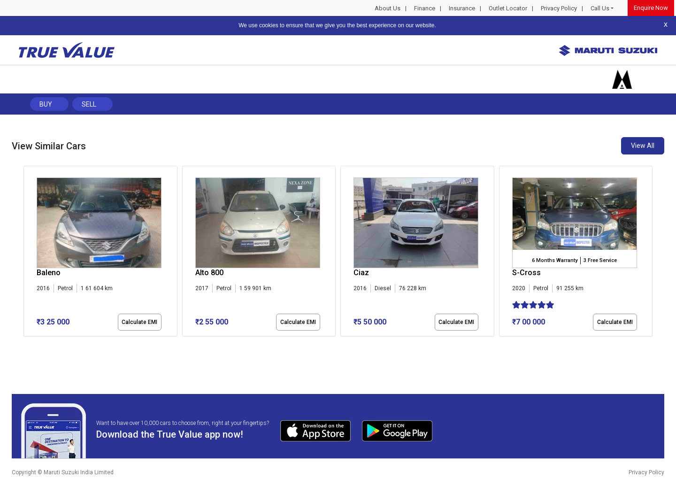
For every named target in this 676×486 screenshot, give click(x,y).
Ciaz (361, 272)
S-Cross (526, 272)
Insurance (462, 8)
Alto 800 (209, 272)
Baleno (49, 272)
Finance (424, 8)
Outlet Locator (508, 8)
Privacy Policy (559, 8)
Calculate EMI (139, 322)
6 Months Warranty (554, 260)
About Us (387, 8)
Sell (89, 104)
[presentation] (28, 253)
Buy (45, 104)
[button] (26, 344)
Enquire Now (651, 7)
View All (642, 145)
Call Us (600, 8)
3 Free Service (600, 260)
